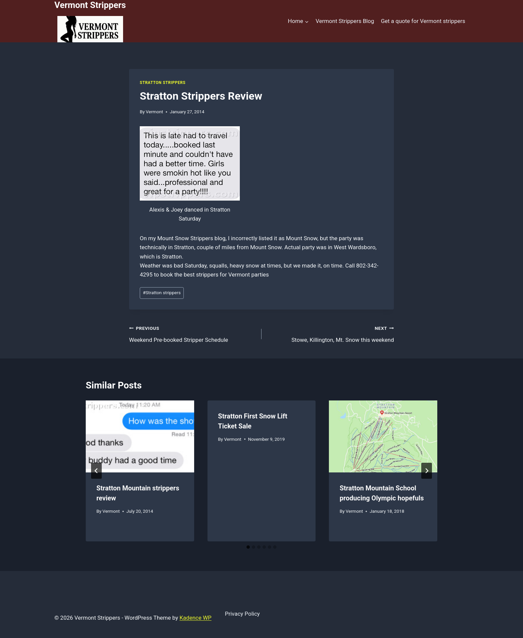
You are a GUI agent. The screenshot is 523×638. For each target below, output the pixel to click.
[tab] (248, 547)
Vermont (154, 111)
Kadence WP (195, 617)
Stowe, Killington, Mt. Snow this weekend (330, 333)
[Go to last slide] (96, 471)
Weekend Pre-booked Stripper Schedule (192, 333)
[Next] (426, 471)
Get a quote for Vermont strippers (423, 21)
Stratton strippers (162, 292)
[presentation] (140, 436)
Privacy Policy (242, 613)
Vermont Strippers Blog (345, 21)
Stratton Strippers (162, 82)
